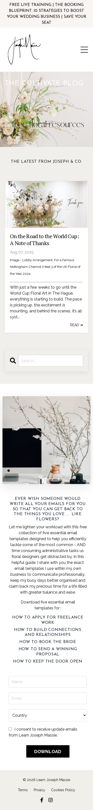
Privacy (39, 790)
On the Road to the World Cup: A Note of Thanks (44, 240)
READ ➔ (76, 325)
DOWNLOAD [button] (48, 751)
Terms (23, 790)
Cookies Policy (63, 790)
